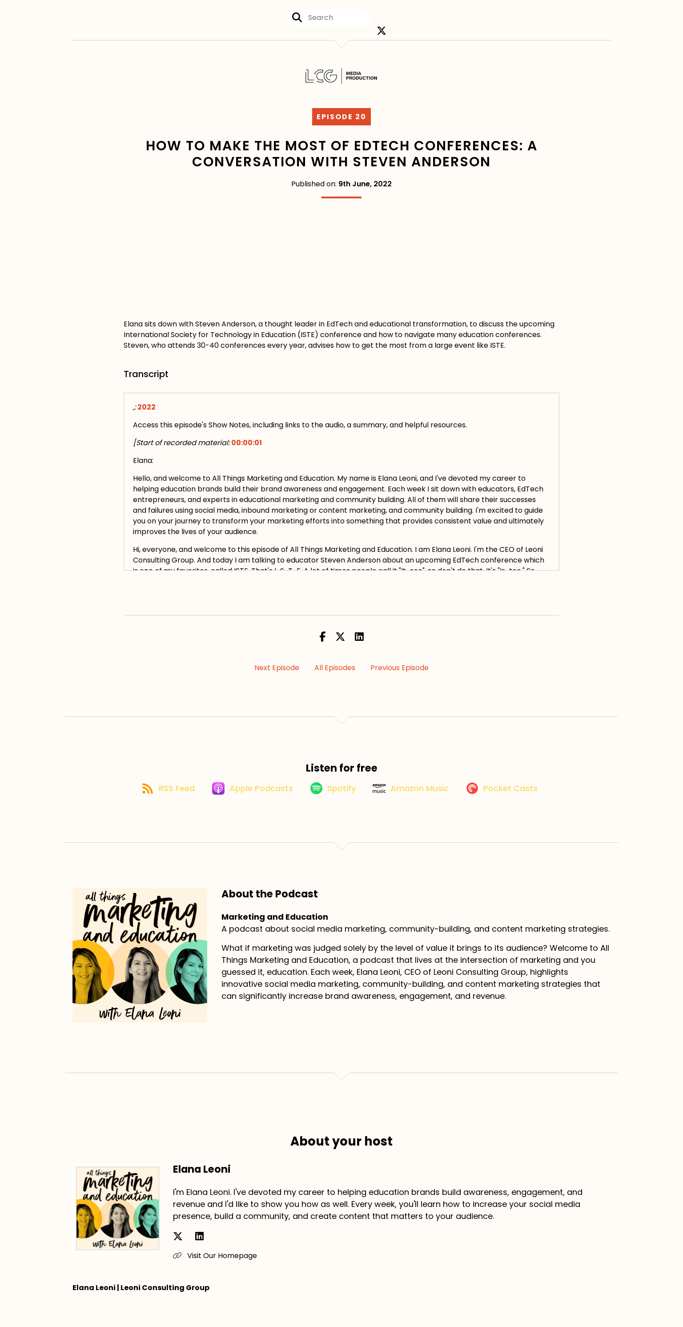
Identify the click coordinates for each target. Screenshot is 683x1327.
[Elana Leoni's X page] (178, 1256)
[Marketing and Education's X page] (381, 35)
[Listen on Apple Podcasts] (244, 807)
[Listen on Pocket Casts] (512, 807)
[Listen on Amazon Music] (415, 807)
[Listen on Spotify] (330, 807)
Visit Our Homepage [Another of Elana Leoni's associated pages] (215, 1275)
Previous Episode (399, 677)
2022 (146, 416)
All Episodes (334, 677)
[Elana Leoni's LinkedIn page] (189, 1256)
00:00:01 (246, 451)
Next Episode (276, 677)
